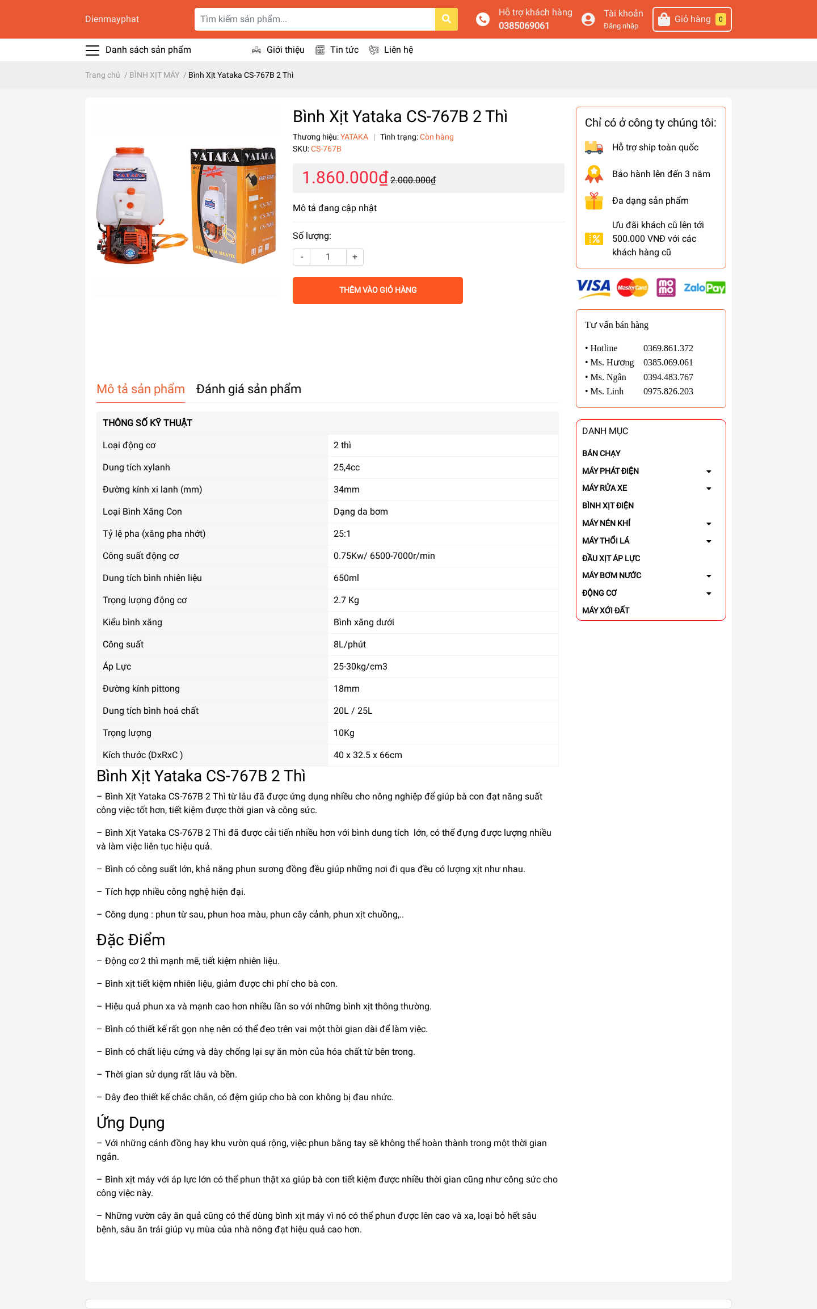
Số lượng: (312, 235)
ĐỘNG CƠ (599, 592)
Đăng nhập (621, 26)
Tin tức (344, 49)
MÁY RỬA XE (604, 488)
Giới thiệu (286, 49)
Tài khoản (623, 13)
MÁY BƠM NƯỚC (611, 575)
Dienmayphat (112, 19)
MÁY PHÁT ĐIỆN (610, 470)
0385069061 (524, 25)
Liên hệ (398, 49)
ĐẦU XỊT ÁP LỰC (611, 558)
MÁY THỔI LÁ (605, 540)
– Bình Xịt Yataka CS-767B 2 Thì (161, 796)
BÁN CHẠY (601, 453)
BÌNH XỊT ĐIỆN (608, 505)
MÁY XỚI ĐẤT (605, 610)
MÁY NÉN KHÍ (606, 523)
